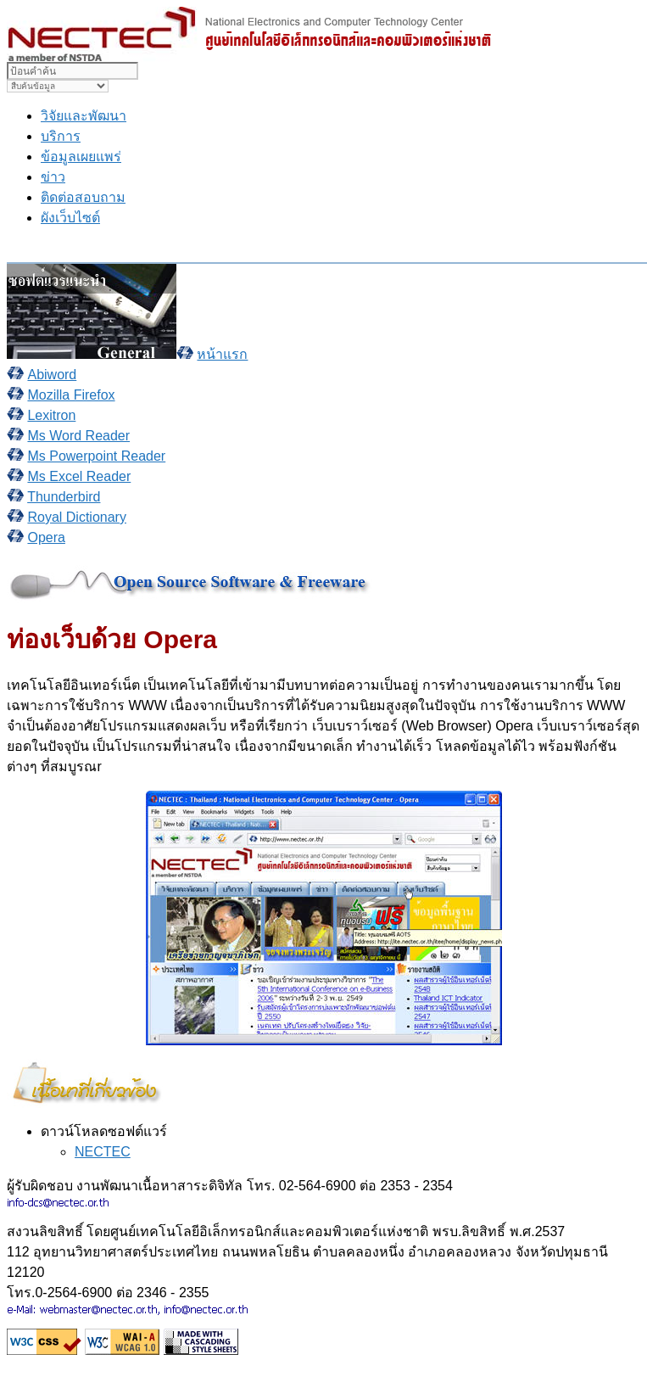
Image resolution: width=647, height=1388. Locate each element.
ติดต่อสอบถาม (83, 197)
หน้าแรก (222, 354)
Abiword (51, 374)
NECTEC (103, 1152)
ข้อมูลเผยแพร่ (81, 156)
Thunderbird (63, 497)
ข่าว (53, 177)
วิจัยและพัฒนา (83, 116)
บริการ (61, 136)
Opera (45, 537)
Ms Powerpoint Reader (96, 456)
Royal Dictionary (76, 517)
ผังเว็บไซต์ (70, 217)
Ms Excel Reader (79, 476)
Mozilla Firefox (70, 395)
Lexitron (51, 415)
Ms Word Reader (78, 435)
